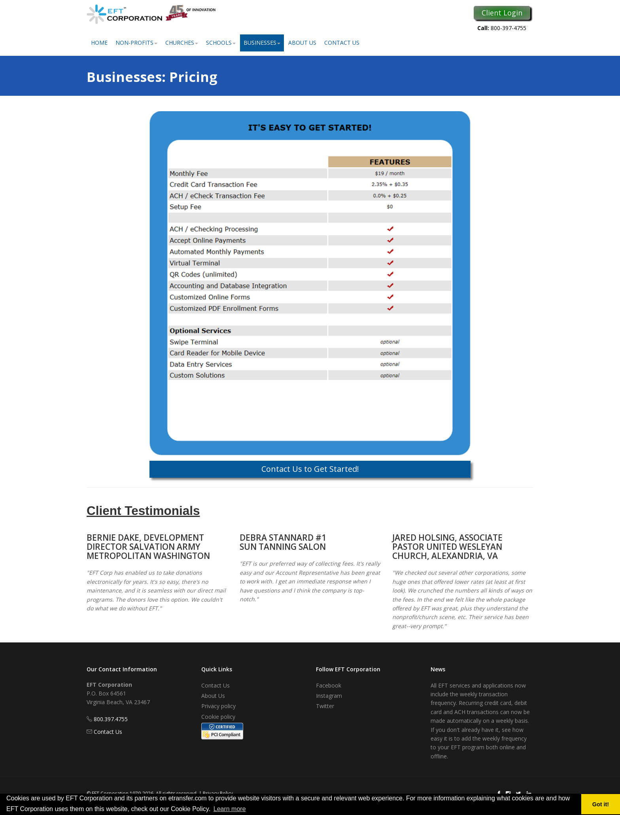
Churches (181, 42)
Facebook (328, 685)
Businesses (262, 42)
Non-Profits (136, 42)
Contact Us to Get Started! (310, 469)
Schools (221, 42)
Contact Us (341, 42)
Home (99, 42)
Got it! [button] (600, 804)
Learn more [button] (230, 809)
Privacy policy (218, 706)
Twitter (325, 706)
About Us (302, 42)
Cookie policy (218, 716)
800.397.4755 (111, 719)
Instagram (329, 695)
